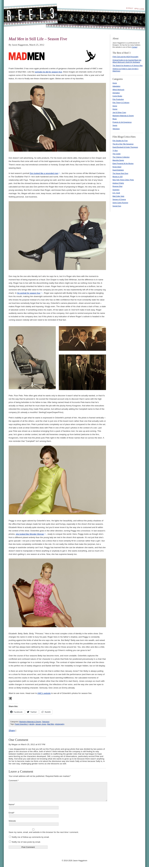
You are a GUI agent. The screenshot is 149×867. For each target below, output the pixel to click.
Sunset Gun (117, 206)
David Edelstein (118, 170)
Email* (11, 813)
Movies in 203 (118, 176)
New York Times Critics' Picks (123, 180)
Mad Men (50, 724)
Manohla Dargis (118, 160)
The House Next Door (120, 173)
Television (45, 722)
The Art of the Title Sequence (123, 144)
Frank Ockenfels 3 (21, 724)
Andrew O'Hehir (118, 183)
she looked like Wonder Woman (30, 534)
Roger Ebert (117, 167)
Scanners (116, 190)
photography (59, 724)
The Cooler (117, 154)
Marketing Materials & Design (30, 722)
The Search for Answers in (128, 65)
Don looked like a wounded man (44, 173)
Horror (115, 106)
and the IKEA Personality (125, 57)
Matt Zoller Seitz (118, 196)
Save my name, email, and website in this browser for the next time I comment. (44, 832)
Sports (115, 125)
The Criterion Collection (121, 157)
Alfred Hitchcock (118, 89)
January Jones (40, 724)
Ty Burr (115, 150)
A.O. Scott (116, 193)
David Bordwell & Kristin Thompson (125, 147)
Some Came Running (120, 203)
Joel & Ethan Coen (119, 112)
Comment (14, 780)
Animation (116, 93)
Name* (12, 804)
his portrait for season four (28, 293)
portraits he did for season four (48, 72)
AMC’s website (44, 693)
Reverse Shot (117, 186)
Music (115, 119)
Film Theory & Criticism (121, 102)
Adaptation (116, 86)
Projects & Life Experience (122, 122)
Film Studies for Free (120, 141)
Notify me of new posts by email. (26, 842)
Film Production (118, 99)
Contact (134, 47)
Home (115, 83)
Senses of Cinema (119, 199)
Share (12, 730)
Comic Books (117, 96)
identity (32, 724)
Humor (115, 109)
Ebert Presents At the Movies (123, 163)
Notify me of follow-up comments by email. (30, 837)
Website (12, 821)
